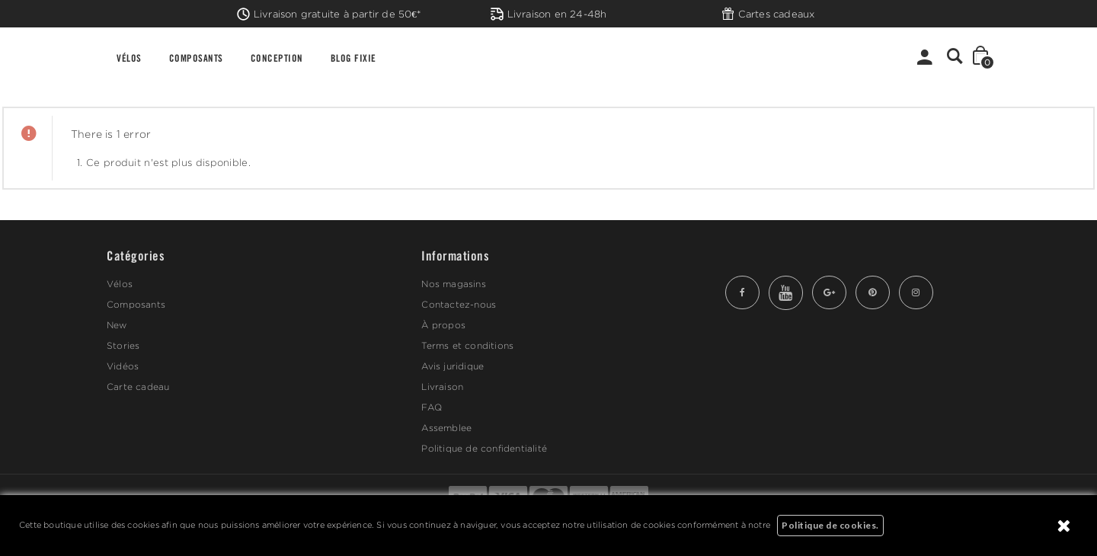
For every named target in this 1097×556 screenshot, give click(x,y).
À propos (443, 325)
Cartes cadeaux (768, 14)
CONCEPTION (277, 57)
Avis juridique (452, 366)
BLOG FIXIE (353, 57)
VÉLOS (129, 57)
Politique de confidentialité (484, 448)
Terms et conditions (467, 345)
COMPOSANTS (196, 57)
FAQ (431, 407)
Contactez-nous (458, 304)
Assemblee (446, 428)
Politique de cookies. (830, 525)
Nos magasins (453, 284)
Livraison (442, 386)
